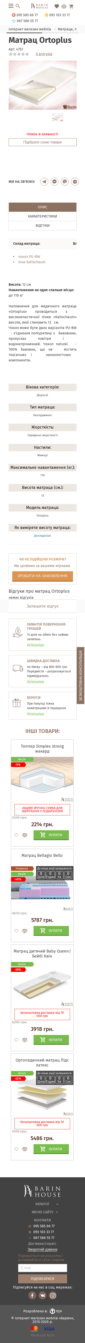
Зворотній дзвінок (42, 1249)
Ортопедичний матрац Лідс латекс (42, 1063)
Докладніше (42, 535)
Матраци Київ (42, 1335)
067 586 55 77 (43, 1238)
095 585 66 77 (44, 1226)
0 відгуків (44, 54)
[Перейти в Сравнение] (63, 6)
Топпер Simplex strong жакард (42, 749)
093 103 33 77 (43, 1232)
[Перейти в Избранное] (56, 6)
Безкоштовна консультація (80, 676)
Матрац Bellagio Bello (42, 855)
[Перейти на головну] (42, 6)
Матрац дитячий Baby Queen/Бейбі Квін (42, 954)
